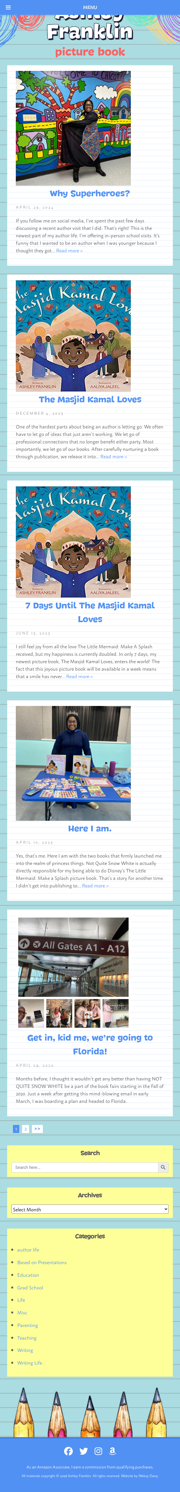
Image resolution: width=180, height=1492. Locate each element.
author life (28, 1249)
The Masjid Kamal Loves (90, 400)
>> (37, 1128)
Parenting (27, 1325)
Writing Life (29, 1362)
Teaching (27, 1337)
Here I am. (90, 829)
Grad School (30, 1287)
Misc (22, 1312)
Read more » (69, 250)
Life (21, 1299)
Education (28, 1274)
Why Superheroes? (90, 194)
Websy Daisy (148, 1476)
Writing (25, 1350)
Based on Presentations (42, 1262)
